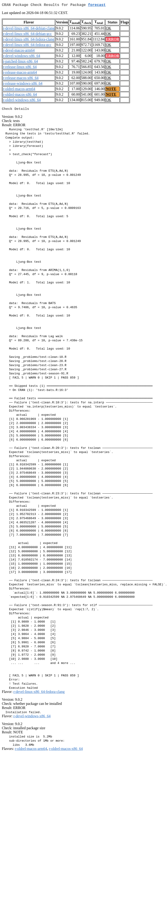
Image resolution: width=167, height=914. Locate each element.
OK (108, 29)
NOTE (111, 90)
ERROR (112, 40)
